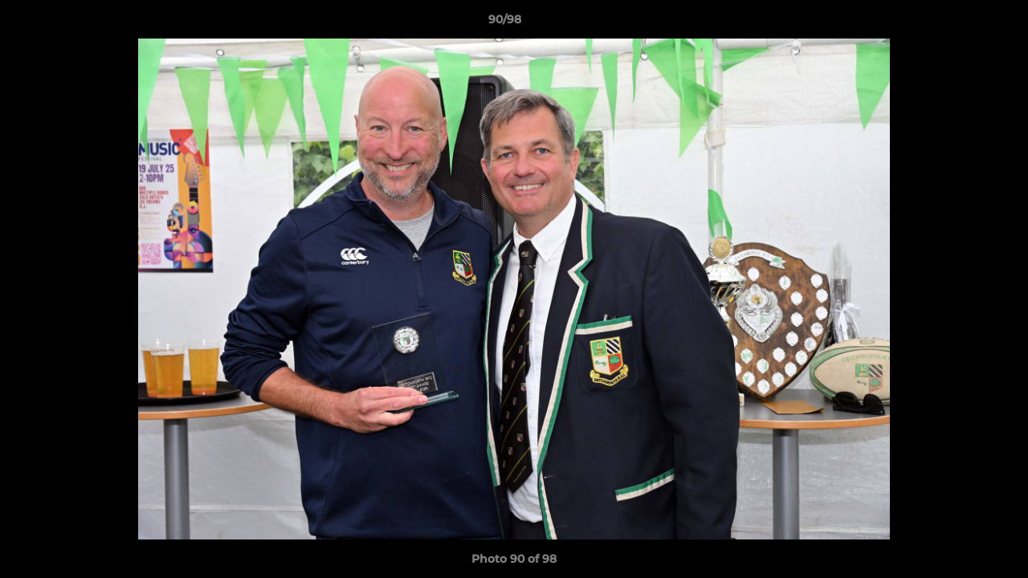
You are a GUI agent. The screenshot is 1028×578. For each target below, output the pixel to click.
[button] (960, 23)
